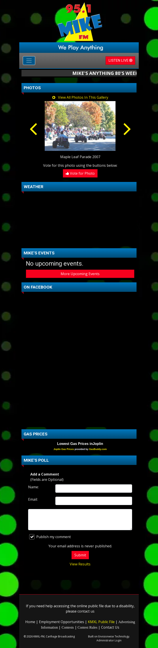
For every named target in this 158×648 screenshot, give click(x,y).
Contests (68, 627)
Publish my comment (50, 536)
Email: (33, 499)
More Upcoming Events (80, 273)
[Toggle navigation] (29, 60)
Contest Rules (87, 627)
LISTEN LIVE (120, 60)
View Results (80, 564)
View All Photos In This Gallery (80, 97)
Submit (80, 555)
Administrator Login (108, 640)
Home (30, 621)
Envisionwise (106, 636)
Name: (33, 487)
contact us (85, 611)
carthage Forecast (80, 241)
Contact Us (110, 627)
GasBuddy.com (98, 449)
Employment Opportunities (61, 621)
